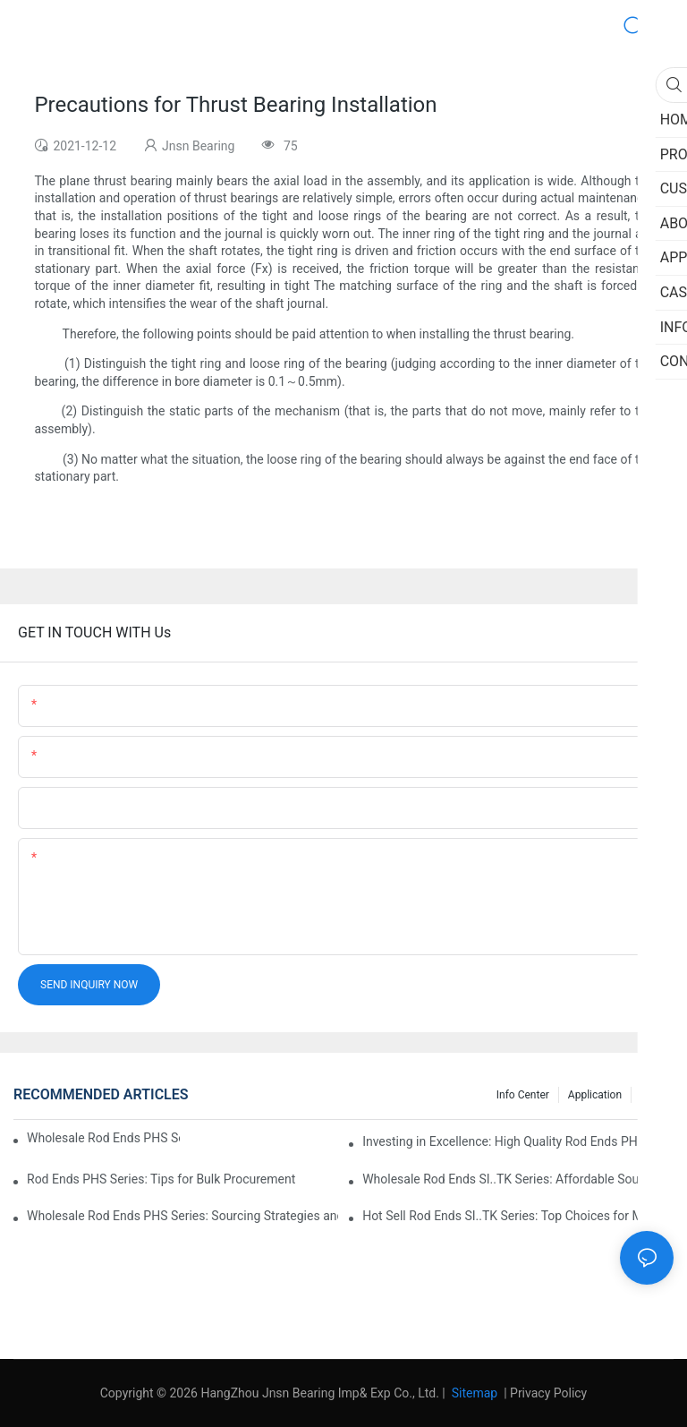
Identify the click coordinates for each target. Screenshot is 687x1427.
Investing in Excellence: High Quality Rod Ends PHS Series (518, 1141)
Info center (522, 1095)
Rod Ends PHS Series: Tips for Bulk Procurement (161, 1179)
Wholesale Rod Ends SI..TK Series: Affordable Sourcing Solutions (518, 1179)
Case (652, 1095)
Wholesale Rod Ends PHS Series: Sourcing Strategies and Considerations (182, 1216)
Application (595, 1095)
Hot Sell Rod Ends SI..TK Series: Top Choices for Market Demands (518, 1216)
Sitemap (472, 1393)
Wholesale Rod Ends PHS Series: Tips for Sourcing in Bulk (103, 1138)
